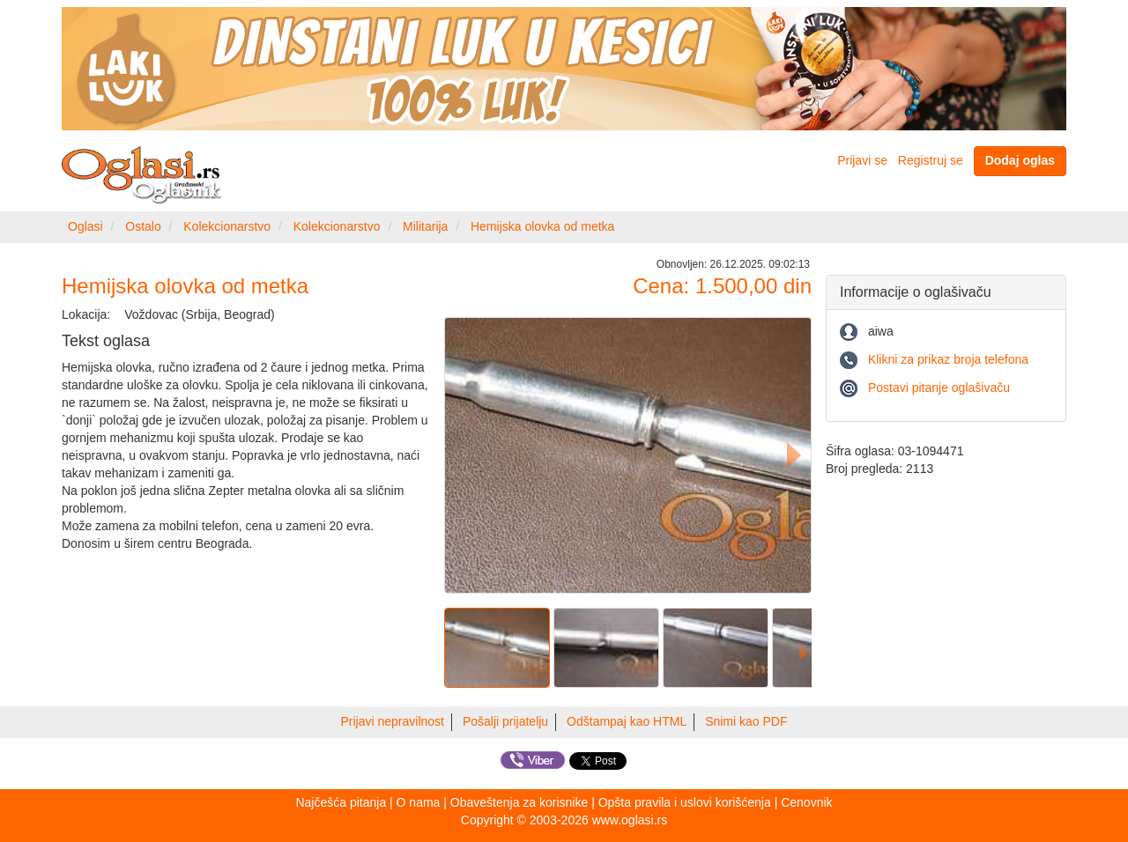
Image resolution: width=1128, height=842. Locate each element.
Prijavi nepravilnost (393, 721)
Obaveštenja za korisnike (519, 802)
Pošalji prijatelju (505, 721)
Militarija (425, 226)
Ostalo (142, 226)
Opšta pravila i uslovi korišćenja (684, 802)
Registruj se (930, 160)
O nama (419, 802)
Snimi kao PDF (746, 721)
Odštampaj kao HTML (626, 721)
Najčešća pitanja (340, 802)
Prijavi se (862, 160)
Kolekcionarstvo (227, 226)
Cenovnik (806, 802)
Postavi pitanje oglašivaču (939, 387)
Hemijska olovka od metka (542, 226)
